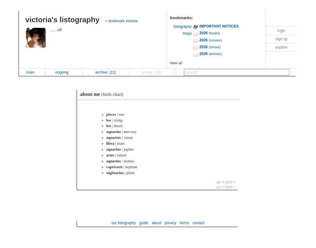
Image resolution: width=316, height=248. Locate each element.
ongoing (64, 72)
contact (199, 223)
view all (176, 63)
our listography (123, 223)
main (31, 72)
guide (143, 223)
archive (105, 72)
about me (103, 94)
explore (281, 47)
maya (186, 33)
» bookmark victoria (121, 21)
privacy (170, 223)
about (156, 223)
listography (183, 26)
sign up (282, 39)
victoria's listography (62, 19)
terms (184, 223)
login (281, 30)
